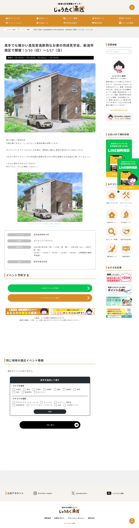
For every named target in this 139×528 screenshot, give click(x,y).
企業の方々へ (59, 518)
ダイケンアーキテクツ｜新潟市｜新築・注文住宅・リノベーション (50, 224)
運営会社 (91, 518)
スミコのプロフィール (119, 110)
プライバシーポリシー (76, 518)
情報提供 (47, 518)
